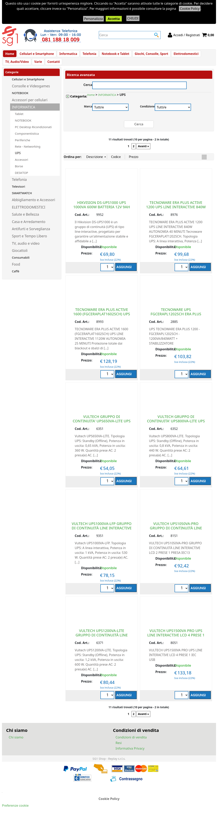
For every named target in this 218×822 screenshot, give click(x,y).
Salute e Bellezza (25, 218)
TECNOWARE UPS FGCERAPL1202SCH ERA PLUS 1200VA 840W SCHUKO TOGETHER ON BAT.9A (175, 320)
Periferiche (22, 144)
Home (9, 55)
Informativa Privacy (130, 752)
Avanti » (143, 150)
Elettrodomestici (182, 55)
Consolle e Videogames (31, 90)
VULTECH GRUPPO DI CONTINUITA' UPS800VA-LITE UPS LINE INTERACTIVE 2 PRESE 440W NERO (176, 427)
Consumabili (21, 262)
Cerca (87, 88)
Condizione (147, 110)
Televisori (18, 191)
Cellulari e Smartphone (36, 55)
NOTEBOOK (20, 97)
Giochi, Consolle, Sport (148, 55)
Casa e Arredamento (28, 225)
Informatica (67, 55)
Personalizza (93, 19)
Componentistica (27, 138)
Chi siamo (16, 741)
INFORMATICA (23, 111)
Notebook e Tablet (113, 55)
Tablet (19, 118)
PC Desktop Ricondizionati (33, 131)
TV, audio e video (25, 247)
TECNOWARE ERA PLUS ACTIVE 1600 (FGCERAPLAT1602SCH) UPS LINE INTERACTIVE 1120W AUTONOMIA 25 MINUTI (101, 320)
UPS (18, 157)
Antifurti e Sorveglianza (31, 233)
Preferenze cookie (15, 809)
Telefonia (87, 55)
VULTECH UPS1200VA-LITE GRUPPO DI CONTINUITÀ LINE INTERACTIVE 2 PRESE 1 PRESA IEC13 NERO (101, 641)
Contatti (52, 65)
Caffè (15, 275)
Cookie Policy (190, 8)
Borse (19, 170)
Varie (37, 65)
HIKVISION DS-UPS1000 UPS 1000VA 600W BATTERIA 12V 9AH (101, 208)
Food (16, 268)
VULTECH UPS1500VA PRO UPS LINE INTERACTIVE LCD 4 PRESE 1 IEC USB (176, 639)
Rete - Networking (27, 151)
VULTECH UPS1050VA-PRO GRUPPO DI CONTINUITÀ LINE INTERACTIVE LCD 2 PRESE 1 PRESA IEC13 (176, 534)
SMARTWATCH (22, 197)
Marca (88, 110)
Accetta (114, 19)
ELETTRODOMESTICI (28, 211)
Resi (119, 747)
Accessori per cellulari (29, 104)
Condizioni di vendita (131, 741)
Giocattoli (20, 254)
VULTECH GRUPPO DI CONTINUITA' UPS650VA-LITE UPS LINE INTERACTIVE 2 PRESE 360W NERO (102, 427)
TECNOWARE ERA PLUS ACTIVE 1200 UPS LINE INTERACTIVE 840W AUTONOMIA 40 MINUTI (176, 211)
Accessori (21, 164)
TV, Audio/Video (17, 65)
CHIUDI (132, 18)
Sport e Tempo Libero (29, 240)
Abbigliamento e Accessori (33, 204)
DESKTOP (21, 177)
